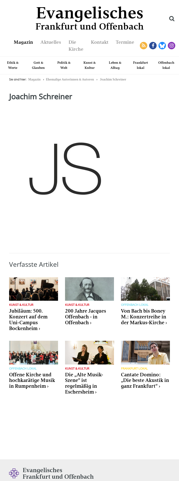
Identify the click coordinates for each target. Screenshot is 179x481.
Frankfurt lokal (140, 65)
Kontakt (99, 42)
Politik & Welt (64, 65)
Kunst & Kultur (89, 65)
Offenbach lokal (166, 65)
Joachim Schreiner (113, 79)
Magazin (23, 42)
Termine (125, 42)
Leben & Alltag (115, 65)
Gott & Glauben (38, 65)
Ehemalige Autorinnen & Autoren (70, 79)
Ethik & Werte (13, 65)
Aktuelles (51, 42)
